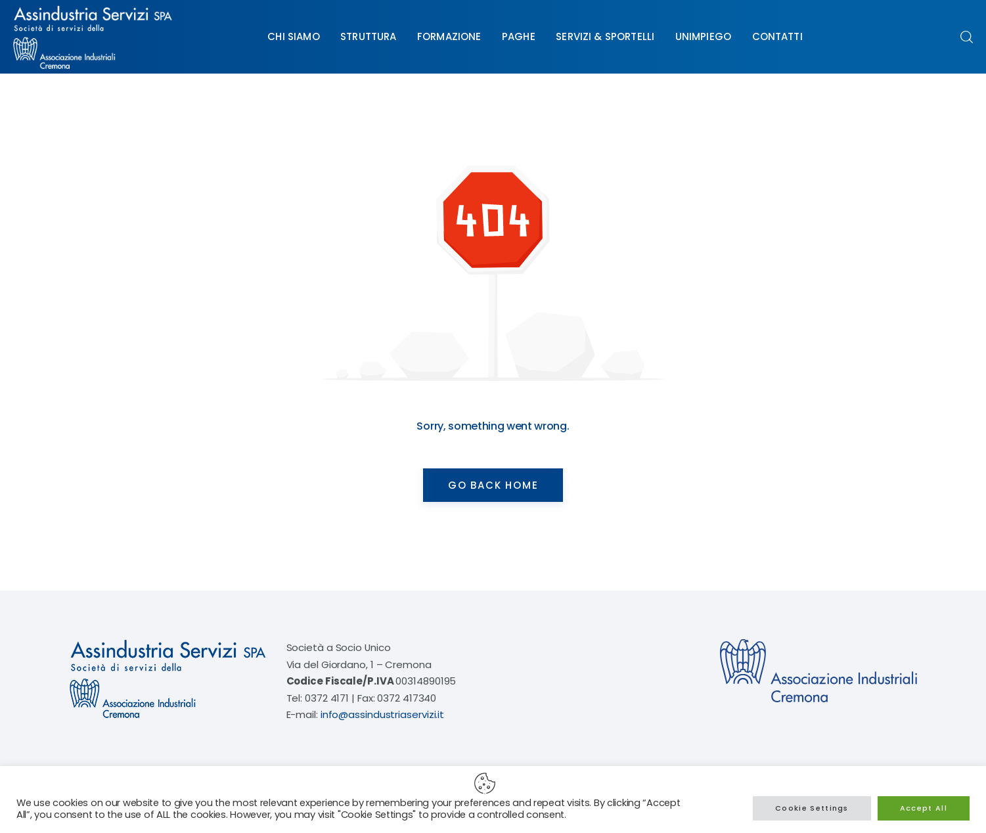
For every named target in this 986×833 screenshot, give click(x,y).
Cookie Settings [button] (812, 808)
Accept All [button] (923, 808)
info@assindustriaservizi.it (382, 714)
